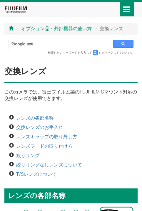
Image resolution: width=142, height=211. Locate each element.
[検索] (58, 43)
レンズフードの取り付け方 (44, 146)
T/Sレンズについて (36, 174)
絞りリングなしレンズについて (49, 165)
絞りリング (28, 155)
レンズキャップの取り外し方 (46, 136)
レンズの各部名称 (35, 118)
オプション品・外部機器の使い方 (56, 28)
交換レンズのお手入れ (39, 127)
